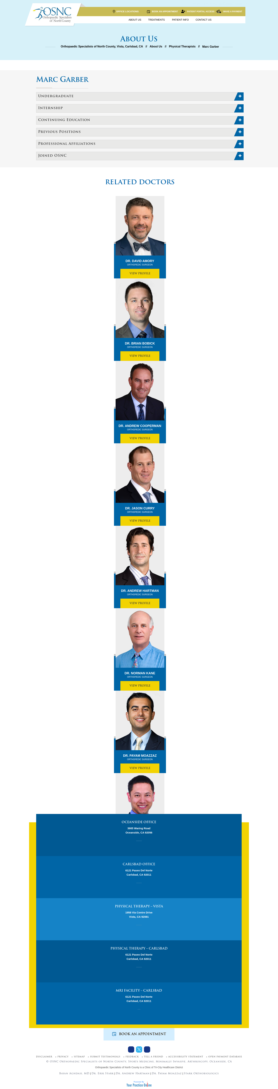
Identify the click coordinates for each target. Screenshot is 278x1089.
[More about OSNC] (53, 15)
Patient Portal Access (198, 11)
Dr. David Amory (140, 262)
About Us (156, 46)
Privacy (63, 1057)
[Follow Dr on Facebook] (131, 1049)
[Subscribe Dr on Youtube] (147, 1049)
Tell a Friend (153, 1057)
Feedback (132, 1057)
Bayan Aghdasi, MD (74, 1073)
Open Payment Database (225, 1057)
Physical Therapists (182, 46)
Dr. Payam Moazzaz (140, 757)
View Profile (140, 273)
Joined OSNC (52, 156)
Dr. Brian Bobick (140, 345)
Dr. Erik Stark (102, 1073)
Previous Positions (59, 132)
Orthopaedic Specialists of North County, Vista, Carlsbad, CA (102, 46)
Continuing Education (64, 120)
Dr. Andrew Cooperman (140, 427)
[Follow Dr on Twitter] (139, 1049)
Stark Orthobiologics (201, 1073)
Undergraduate (56, 96)
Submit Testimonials (105, 1057)
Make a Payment (229, 11)
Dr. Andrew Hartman (140, 592)
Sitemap (79, 1057)
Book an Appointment (162, 11)
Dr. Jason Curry (140, 510)
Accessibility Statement (185, 1057)
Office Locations (126, 11)
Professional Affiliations (67, 144)
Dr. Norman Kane (140, 675)
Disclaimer (44, 1057)
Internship (50, 108)
